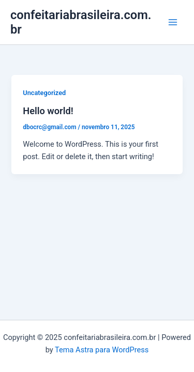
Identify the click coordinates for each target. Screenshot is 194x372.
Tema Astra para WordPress (101, 349)
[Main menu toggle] (173, 22)
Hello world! (48, 110)
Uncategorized (44, 93)
